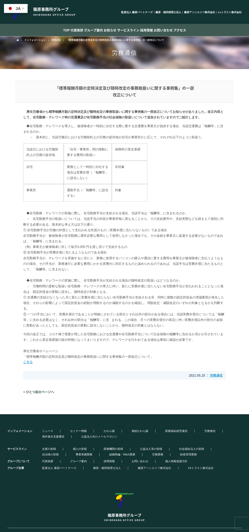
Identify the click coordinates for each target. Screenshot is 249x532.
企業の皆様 (42, 443)
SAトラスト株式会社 (230, 12)
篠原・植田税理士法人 (168, 12)
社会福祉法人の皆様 (140, 443)
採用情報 (156, 30)
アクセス (203, 30)
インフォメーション (35, 40)
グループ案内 (84, 30)
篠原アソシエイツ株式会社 (199, 12)
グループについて (18, 455)
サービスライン (132, 30)
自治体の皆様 (166, 443)
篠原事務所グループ (124, 500)
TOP (43, 30)
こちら (28, 362)
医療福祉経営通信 (125, 431)
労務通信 (56, 40)
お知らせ (107, 30)
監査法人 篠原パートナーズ (137, 12)
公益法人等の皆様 (111, 443)
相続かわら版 (99, 431)
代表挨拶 (61, 30)
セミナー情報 (60, 431)
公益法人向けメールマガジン (205, 431)
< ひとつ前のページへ (38, 391)
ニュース (40, 431)
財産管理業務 (60, 449)
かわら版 (80, 431)
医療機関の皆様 (84, 443)
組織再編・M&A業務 (216, 443)
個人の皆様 (62, 443)
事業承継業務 (189, 443)
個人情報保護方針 (125, 455)
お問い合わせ (180, 30)
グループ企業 (15, 462)
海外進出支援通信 (170, 431)
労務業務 (40, 449)
